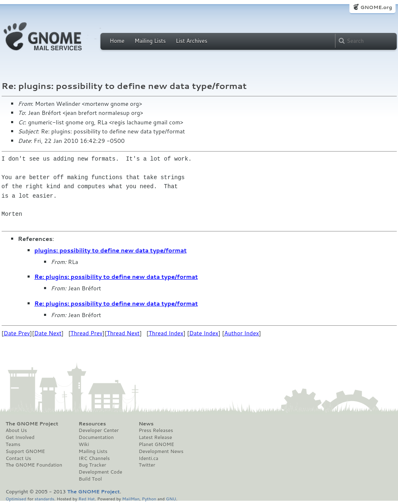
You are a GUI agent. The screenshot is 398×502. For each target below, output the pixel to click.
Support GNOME (25, 451)
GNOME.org (376, 7)
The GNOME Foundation (34, 465)
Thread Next (123, 333)
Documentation (96, 437)
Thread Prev (86, 333)
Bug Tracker (92, 465)
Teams (13, 444)
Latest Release (155, 437)
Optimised (16, 498)
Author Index (241, 333)
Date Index (204, 333)
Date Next (47, 333)
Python (149, 498)
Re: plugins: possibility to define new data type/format (116, 277)
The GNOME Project (32, 423)
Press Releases (156, 430)
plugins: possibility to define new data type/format (111, 250)
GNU (171, 498)
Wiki (84, 444)
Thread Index (166, 333)
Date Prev (17, 333)
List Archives (191, 40)
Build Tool (90, 479)
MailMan (131, 498)
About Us (16, 430)
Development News (161, 451)
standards (44, 498)
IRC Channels (94, 458)
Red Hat (86, 498)
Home (117, 40)
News (146, 423)
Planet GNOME (156, 444)
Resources (92, 423)
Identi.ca (148, 458)
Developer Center (99, 430)
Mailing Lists (150, 40)
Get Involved (20, 437)
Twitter (147, 465)
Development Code (100, 472)
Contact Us (18, 458)
